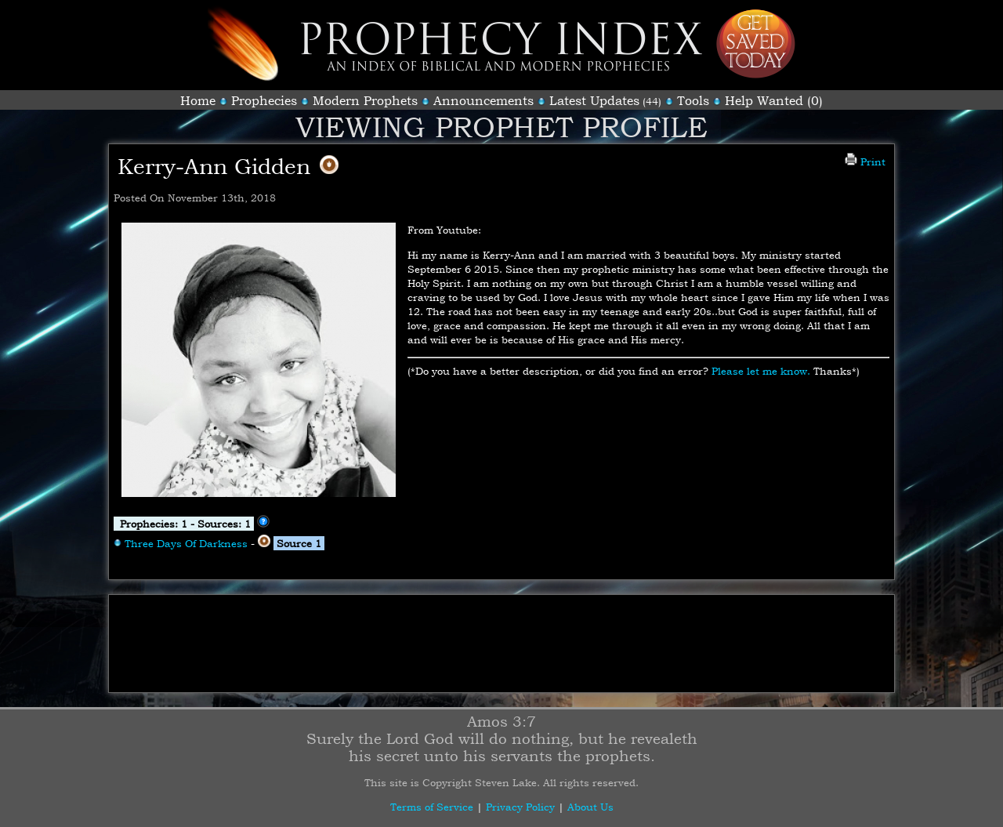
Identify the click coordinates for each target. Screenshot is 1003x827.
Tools (693, 100)
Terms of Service (431, 807)
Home (197, 100)
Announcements (483, 100)
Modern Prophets (365, 100)
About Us (590, 807)
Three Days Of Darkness (186, 543)
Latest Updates (594, 100)
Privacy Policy (520, 807)
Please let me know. (761, 371)
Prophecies (264, 100)
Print (865, 161)
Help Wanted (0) (774, 100)
